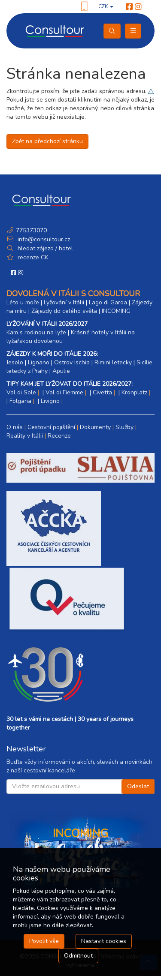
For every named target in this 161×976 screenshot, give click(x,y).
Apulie (61, 371)
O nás (14, 427)
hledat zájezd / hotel (45, 248)
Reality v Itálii (24, 436)
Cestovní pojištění (51, 427)
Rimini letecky (113, 362)
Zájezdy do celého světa (64, 311)
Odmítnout (78, 956)
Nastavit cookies (103, 941)
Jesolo (14, 362)
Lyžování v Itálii (64, 302)
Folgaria (20, 401)
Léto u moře (22, 302)
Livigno (50, 401)
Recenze (59, 436)
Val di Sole (21, 392)
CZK (105, 6)
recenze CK (33, 257)
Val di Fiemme (64, 392)
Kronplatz (134, 392)
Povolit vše (44, 941)
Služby (124, 427)
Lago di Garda (108, 302)
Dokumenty (95, 427)
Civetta (102, 392)
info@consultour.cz (43, 239)
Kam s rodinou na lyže (36, 332)
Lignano (38, 362)
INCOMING (116, 311)
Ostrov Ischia (72, 362)
